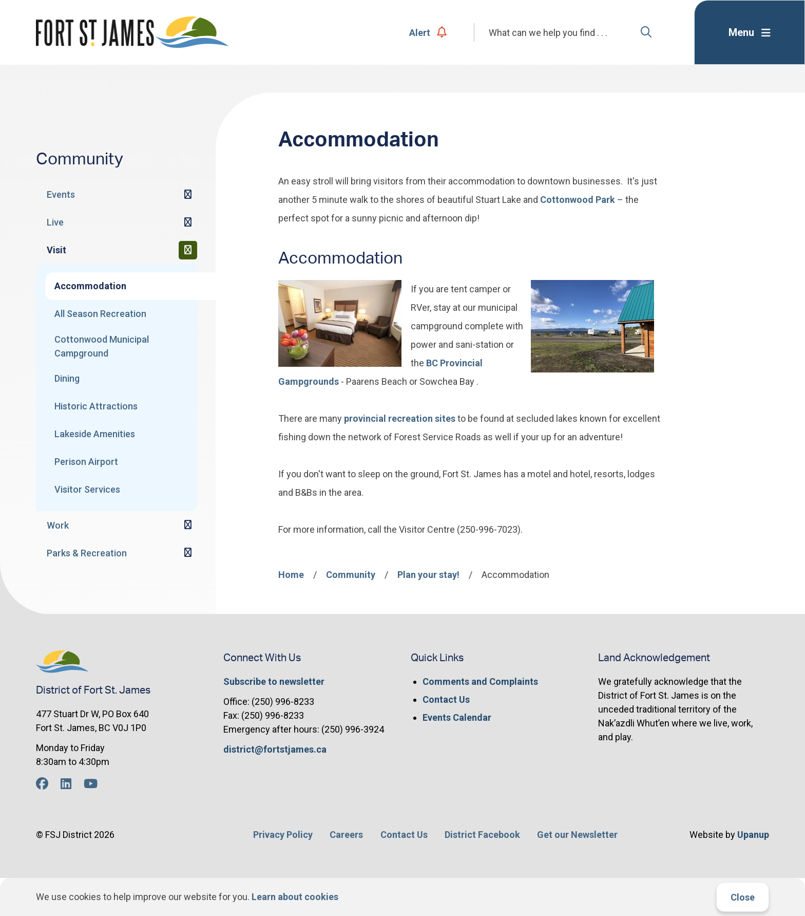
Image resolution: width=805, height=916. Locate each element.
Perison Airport (86, 461)
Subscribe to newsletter (273, 681)
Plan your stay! (428, 574)
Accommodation (90, 286)
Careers (346, 834)
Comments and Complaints (480, 681)
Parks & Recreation (87, 553)
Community (350, 574)
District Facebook (482, 834)
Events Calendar (457, 717)
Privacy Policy (283, 834)
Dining (67, 378)
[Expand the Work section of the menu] (188, 525)
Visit (56, 250)
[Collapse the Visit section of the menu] (188, 250)
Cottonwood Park (577, 199)
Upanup (753, 834)
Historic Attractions (96, 406)
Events (61, 194)
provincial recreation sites (399, 418)
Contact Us (446, 699)
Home (291, 574)
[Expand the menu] (749, 32)
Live (55, 222)
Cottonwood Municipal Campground (101, 346)
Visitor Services (87, 489)
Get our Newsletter (577, 834)
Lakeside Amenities (94, 433)
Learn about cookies (295, 896)
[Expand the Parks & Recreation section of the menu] (188, 553)
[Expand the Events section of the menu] (188, 194)
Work (58, 525)
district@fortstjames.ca (275, 749)
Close (743, 897)
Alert (428, 32)
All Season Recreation (100, 313)
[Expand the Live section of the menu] (188, 222)
